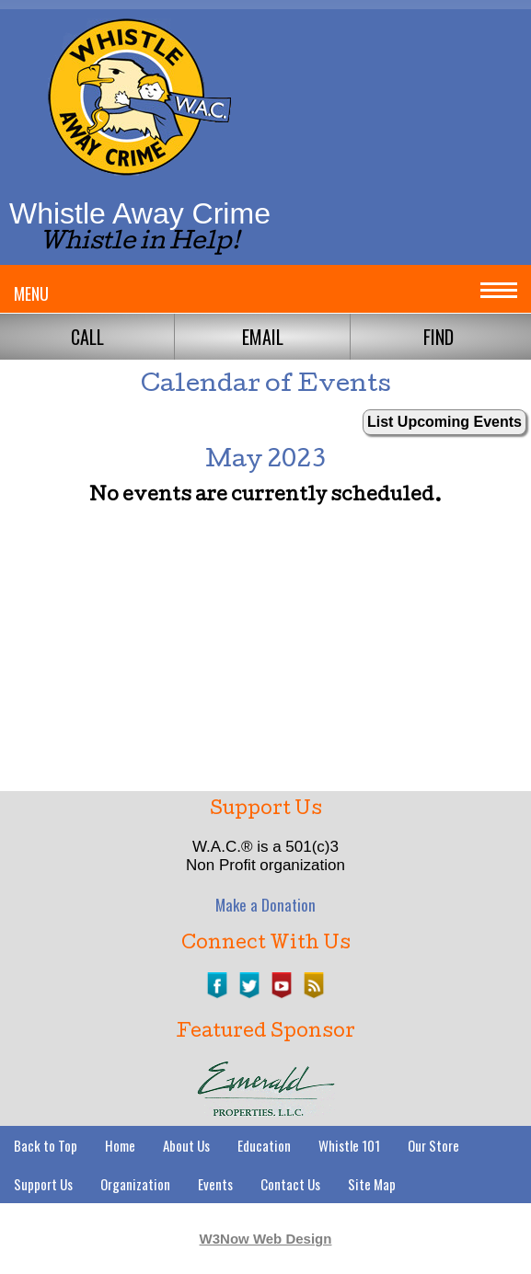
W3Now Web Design (266, 1238)
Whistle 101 (349, 1145)
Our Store (433, 1145)
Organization (135, 1184)
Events (215, 1184)
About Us (186, 1145)
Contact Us (290, 1184)
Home (120, 1145)
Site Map (372, 1184)
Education (264, 1145)
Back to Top (45, 1145)
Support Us (43, 1184)
